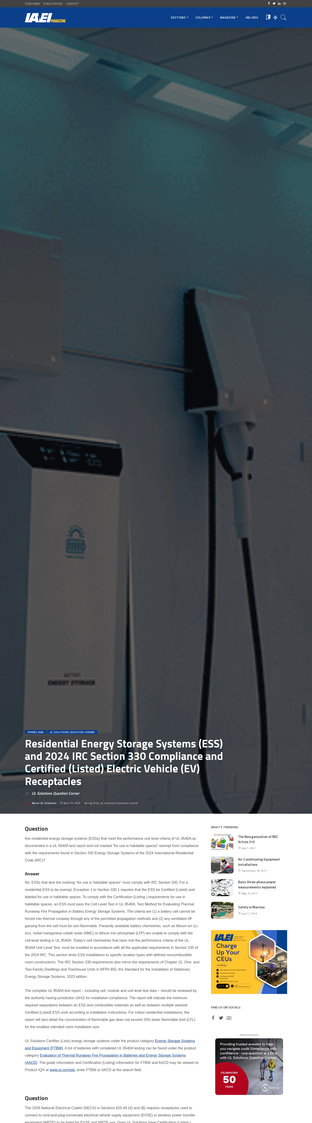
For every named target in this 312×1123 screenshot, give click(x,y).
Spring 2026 (36, 732)
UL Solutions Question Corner (72, 732)
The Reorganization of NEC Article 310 (258, 839)
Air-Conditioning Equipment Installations (259, 862)
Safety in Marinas (251, 907)
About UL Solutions (44, 803)
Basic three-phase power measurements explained (257, 884)
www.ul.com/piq (62, 1070)
